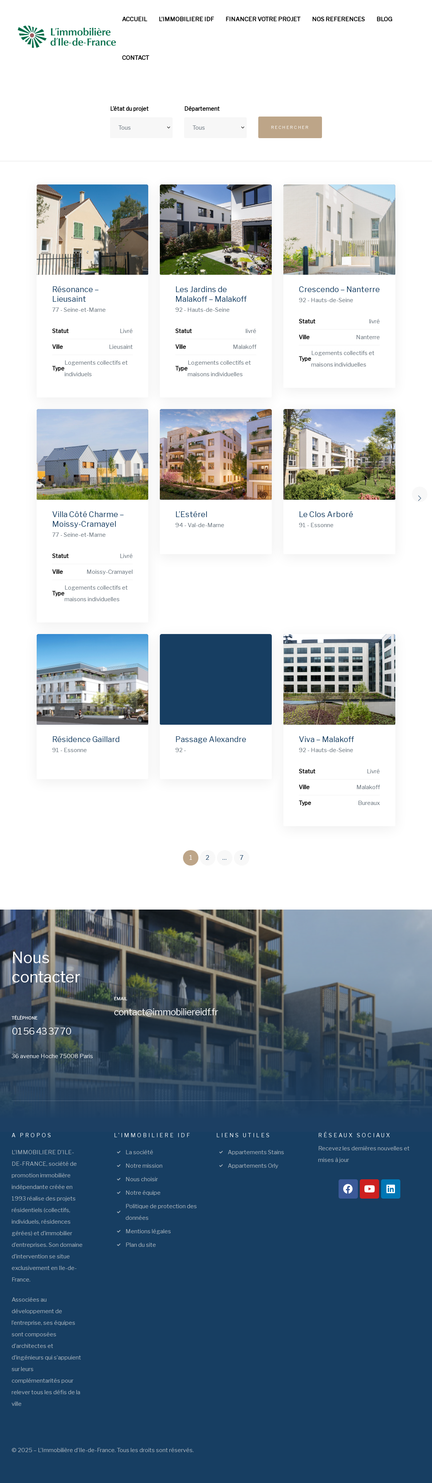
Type (58, 368)
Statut (60, 331)
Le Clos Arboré (326, 514)
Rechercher (290, 127)
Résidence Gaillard (86, 739)
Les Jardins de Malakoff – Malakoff (211, 294)
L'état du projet (129, 108)
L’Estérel (191, 514)
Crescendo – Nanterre (339, 289)
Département (202, 108)
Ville (57, 346)
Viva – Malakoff (326, 739)
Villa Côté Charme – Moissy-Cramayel (88, 519)
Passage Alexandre (210, 739)
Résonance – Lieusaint (75, 294)
